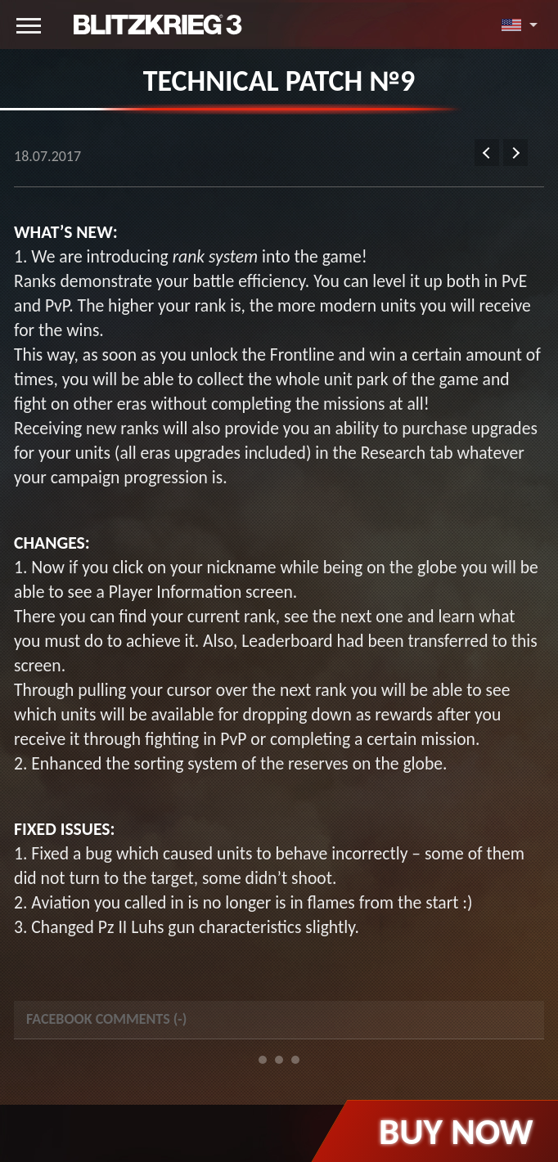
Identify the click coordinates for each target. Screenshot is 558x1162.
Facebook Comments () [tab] (106, 1019)
